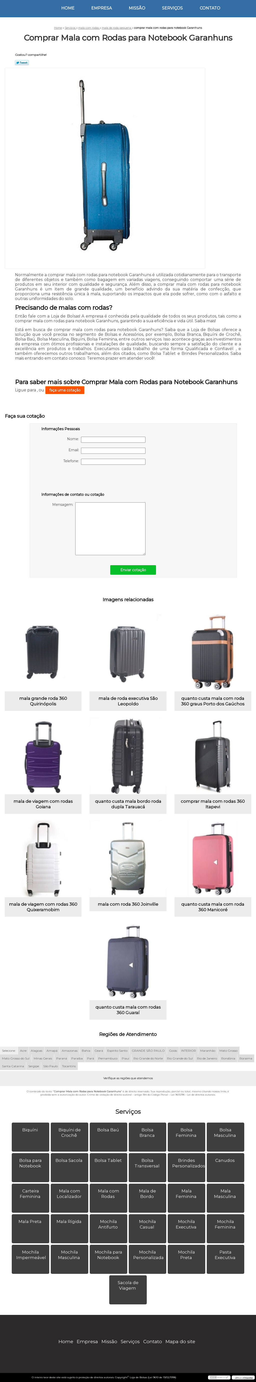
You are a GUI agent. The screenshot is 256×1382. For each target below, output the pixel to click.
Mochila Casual (147, 1224)
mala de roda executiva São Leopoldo (128, 701)
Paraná (61, 1058)
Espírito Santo (117, 1050)
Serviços (172, 8)
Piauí (125, 1058)
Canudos (225, 1160)
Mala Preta (30, 1221)
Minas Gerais (43, 1058)
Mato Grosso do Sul (16, 1058)
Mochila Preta (186, 1255)
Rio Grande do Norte (148, 1058)
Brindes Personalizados (188, 1163)
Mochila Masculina (69, 1255)
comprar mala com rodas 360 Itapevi (213, 804)
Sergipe (33, 1066)
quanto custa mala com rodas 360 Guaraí (128, 1010)
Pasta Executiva (225, 1255)
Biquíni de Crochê (69, 1132)
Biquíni (30, 1129)
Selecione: (9, 1050)
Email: (107, 451)
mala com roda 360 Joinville (128, 904)
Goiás (173, 1050)
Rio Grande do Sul (180, 1058)
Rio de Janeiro (207, 1058)
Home (67, 8)
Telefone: (104, 462)
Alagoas (36, 1050)
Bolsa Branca (148, 1132)
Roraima (246, 1058)
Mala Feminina (187, 1193)
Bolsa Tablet (108, 1160)
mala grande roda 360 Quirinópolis (43, 701)
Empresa (101, 8)
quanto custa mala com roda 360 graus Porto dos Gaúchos (212, 701)
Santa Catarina (13, 1066)
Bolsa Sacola (70, 1160)
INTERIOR (188, 1050)
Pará (90, 1058)
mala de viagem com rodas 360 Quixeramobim (43, 907)
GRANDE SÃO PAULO (148, 1050)
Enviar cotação (133, 570)
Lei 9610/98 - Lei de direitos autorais (193, 1094)
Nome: (106, 440)
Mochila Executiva (187, 1224)
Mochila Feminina (225, 1224)
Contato (210, 8)
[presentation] (73, 479)
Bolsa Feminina (187, 1132)
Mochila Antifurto (108, 1224)
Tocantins (69, 1066)
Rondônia (228, 1058)
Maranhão (207, 1050)
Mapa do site (180, 1341)
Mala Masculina (225, 1193)
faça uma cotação (64, 390)
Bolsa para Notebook (30, 1163)
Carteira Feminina (31, 1193)
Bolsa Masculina (225, 1132)
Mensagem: (99, 528)
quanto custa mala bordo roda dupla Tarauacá (128, 804)
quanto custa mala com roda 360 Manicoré (212, 907)
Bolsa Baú (108, 1129)
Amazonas (70, 1050)
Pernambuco (108, 1058)
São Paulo (50, 1066)
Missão (137, 8)
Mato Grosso (229, 1050)
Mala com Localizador (69, 1193)
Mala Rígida (69, 1221)
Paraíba (77, 1058)
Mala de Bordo (147, 1193)
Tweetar (22, 62)
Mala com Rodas (108, 1193)
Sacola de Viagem (128, 1285)
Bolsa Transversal (147, 1163)
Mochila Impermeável (31, 1255)
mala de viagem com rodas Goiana (43, 804)
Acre (23, 1050)
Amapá (52, 1050)
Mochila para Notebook (108, 1255)
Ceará (98, 1050)
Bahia (86, 1050)
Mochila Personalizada (149, 1255)
